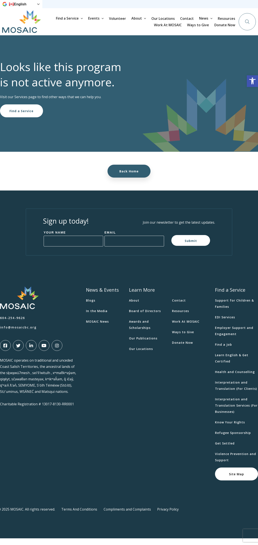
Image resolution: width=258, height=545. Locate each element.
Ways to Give (188, 7)
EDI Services (225, 324)
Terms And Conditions (79, 516)
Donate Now (230, 7)
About (178, 28)
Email (110, 239)
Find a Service (108, 28)
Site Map (236, 480)
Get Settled (225, 450)
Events (135, 28)
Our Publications (143, 345)
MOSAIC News (97, 328)
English (17, 7)
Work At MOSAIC (162, 7)
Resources (138, 7)
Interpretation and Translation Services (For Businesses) (236, 412)
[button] (252, 81)
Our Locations (204, 28)
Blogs (90, 307)
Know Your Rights (230, 429)
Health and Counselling (235, 378)
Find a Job (223, 351)
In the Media (97, 318)
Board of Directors (145, 318)
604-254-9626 (12, 324)
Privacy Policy (168, 516)
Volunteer (158, 28)
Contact (228, 28)
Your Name (55, 239)
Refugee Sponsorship (233, 439)
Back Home (129, 178)
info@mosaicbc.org (18, 334)
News (118, 7)
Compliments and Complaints (127, 516)
